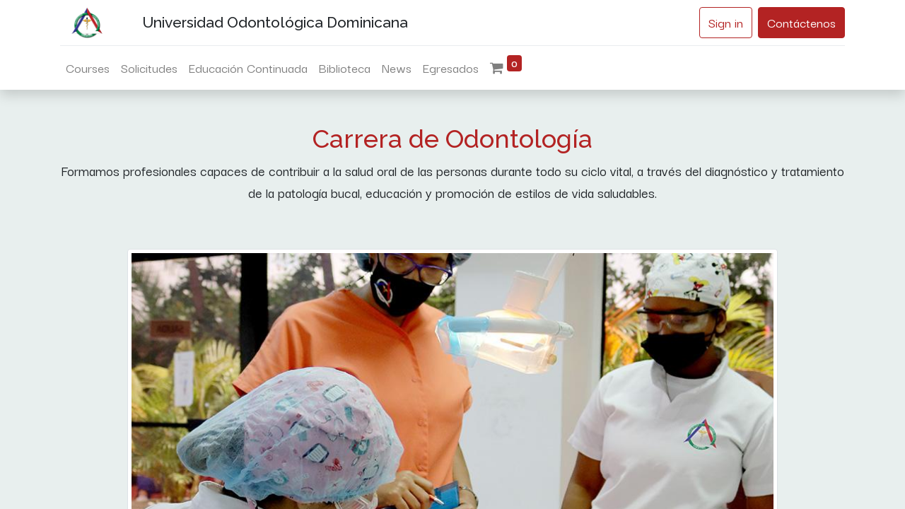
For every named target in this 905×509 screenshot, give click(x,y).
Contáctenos (801, 22)
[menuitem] (87, 68)
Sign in (725, 22)
